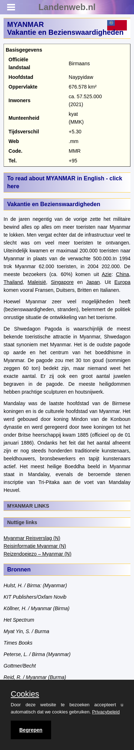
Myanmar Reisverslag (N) (32, 538)
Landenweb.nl (66, 7)
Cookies (25, 694)
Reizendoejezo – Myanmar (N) (37, 554)
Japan (93, 282)
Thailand (13, 282)
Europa (122, 282)
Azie (106, 274)
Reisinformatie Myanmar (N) (35, 546)
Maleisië (37, 282)
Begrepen (31, 730)
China (122, 274)
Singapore (62, 282)
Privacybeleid (106, 712)
